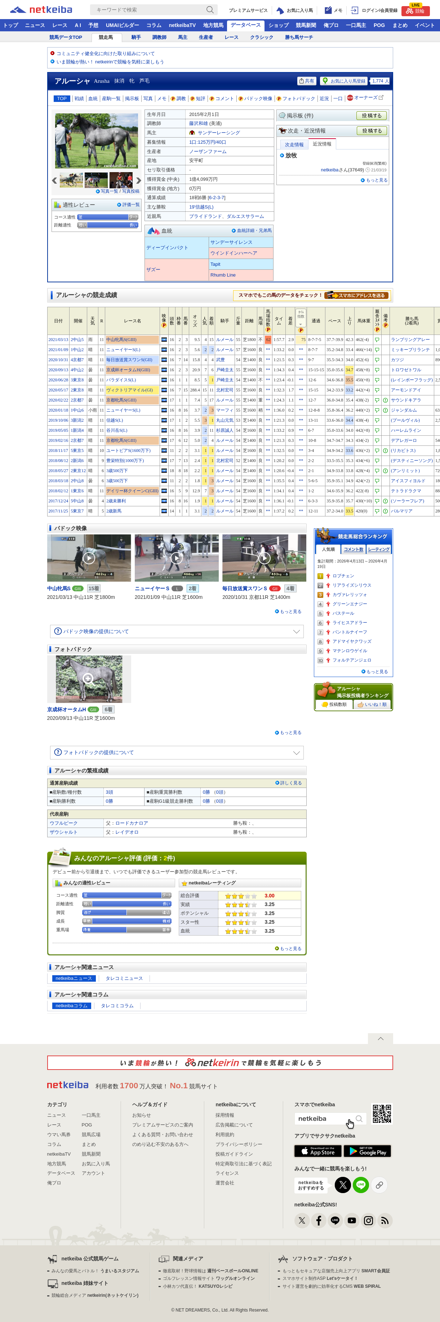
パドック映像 (255, 98)
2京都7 (77, 400)
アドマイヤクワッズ (352, 641)
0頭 (219, 792)
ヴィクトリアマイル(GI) (129, 390)
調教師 (159, 37)
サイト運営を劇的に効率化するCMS (332, 1286)
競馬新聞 (306, 25)
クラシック (262, 37)
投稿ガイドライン (234, 1154)
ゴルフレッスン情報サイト (209, 1278)
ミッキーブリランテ (410, 349)
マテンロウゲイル (350, 650)
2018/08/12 (58, 460)
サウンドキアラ (406, 400)
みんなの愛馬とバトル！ (95, 1270)
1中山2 (77, 349)
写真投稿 (130, 191)
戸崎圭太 (225, 369)
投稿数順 (334, 705)
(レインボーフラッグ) (412, 379)
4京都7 (77, 359)
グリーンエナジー (350, 603)
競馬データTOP (66, 37)
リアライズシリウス (352, 585)
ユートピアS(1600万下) (128, 450)
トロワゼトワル (406, 369)
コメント (222, 98)
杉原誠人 (225, 430)
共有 (306, 81)
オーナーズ (366, 97)
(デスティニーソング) (412, 460)
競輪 (415, 10)
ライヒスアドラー (350, 622)
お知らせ (141, 1115)
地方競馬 (213, 25)
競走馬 (106, 37)
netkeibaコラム (72, 1005)
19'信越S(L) (201, 207)
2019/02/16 (58, 440)
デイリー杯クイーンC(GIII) (132, 490)
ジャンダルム (404, 410)
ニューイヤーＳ (152, 588)
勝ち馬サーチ (299, 37)
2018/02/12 (58, 490)
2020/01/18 (58, 410)
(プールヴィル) (405, 420)
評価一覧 (131, 204)
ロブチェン (343, 575)
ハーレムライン (406, 430)
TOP (62, 98)
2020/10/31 (58, 359)
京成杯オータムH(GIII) (128, 369)
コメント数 (353, 549)
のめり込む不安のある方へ (160, 1144)
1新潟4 (77, 430)
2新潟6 (77, 460)
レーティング (378, 549)
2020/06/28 (58, 379)
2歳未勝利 (116, 500)
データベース (246, 25)
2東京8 (77, 390)
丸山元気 (225, 420)
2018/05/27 (58, 470)
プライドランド (205, 216)
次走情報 (294, 144)
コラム (153, 25)
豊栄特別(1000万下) (125, 460)
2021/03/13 (58, 339)
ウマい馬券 (59, 1134)
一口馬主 (356, 25)
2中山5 (77, 339)
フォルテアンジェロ (352, 660)
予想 (93, 25)
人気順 (328, 549)
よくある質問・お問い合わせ (162, 1134)
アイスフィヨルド (408, 480)
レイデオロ (127, 832)
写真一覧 (109, 191)
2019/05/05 (58, 430)
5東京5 (77, 450)
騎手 (136, 37)
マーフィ (225, 410)
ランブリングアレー (410, 339)
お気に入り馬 (96, 1163)
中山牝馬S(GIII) (121, 339)
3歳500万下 (117, 470)
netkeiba (329, 169)
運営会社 (224, 1183)
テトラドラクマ (406, 490)
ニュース (35, 25)
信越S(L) (114, 420)
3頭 (109, 792)
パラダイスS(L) (121, 379)
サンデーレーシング (219, 132)
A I (78, 25)
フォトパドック (296, 98)
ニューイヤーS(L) (123, 349)
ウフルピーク (64, 823)
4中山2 (77, 369)
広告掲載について (234, 1125)
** (268, 349)
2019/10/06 (58, 420)
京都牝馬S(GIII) (121, 400)
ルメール (225, 339)
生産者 (206, 37)
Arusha (102, 81)
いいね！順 (372, 705)
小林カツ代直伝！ (197, 1286)
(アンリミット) (405, 470)
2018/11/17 (58, 450)
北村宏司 (225, 390)
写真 (148, 98)
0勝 (206, 792)
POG (379, 25)
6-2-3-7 (216, 197)
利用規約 (224, 1134)
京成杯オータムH (66, 709)
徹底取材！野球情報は (210, 1270)
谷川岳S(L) (116, 430)
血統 (93, 98)
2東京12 (78, 470)
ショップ (278, 25)
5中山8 (77, 500)
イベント (425, 25)
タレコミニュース (124, 978)
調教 (178, 98)
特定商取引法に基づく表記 (243, 1163)
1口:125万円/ (207, 142)
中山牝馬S (59, 588)
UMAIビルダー (122, 25)
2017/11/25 (58, 511)
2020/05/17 (58, 390)
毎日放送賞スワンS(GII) (129, 359)
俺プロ (331, 25)
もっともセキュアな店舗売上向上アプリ (336, 1270)
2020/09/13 (58, 369)
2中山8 (77, 480)
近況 (324, 98)
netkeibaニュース (74, 978)
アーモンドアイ (406, 390)
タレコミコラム (117, 1005)
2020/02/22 (58, 400)
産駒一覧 (111, 98)
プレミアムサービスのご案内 (162, 1125)
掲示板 (132, 98)
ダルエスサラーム (245, 216)
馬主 (182, 37)
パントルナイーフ (350, 632)
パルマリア (402, 511)
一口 (338, 98)
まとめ (400, 25)
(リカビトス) (403, 450)
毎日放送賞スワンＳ (245, 588)
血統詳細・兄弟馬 (254, 230)
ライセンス (227, 1173)
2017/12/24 (58, 500)
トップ (10, 25)
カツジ (397, 359)
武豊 (220, 359)
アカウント (93, 1173)
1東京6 (77, 490)
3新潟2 (77, 420)
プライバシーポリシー (238, 1144)
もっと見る (377, 180)
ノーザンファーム (208, 151)
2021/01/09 (58, 349)
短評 (197, 98)
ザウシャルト (64, 832)
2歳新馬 (113, 511)
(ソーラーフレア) (407, 500)
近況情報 (322, 144)
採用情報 (224, 1115)
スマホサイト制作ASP (321, 1278)
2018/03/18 (58, 480)
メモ (161, 98)
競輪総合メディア (95, 1295)
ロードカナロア (131, 823)
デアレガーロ (404, 440)
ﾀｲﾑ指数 (301, 318)
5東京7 (77, 511)
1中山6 (77, 410)
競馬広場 (91, 1134)
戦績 (79, 98)
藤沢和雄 (198, 123)
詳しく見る (291, 782)
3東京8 (77, 379)
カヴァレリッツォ (350, 594)
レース (59, 25)
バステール (343, 613)
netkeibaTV (182, 25)
